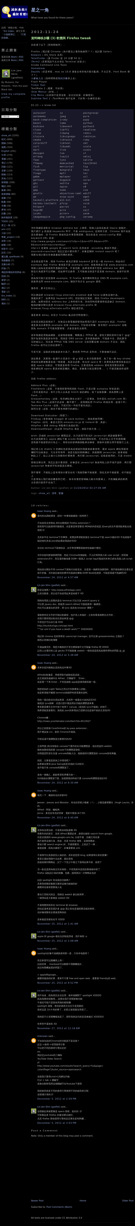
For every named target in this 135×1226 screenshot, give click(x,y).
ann (3, 229)
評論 (3, 268)
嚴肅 (3, 190)
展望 (3, 280)
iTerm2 (35, 61)
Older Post (128, 1200)
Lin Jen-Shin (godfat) (48, 585)
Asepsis (36, 55)
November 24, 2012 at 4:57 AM (57, 577)
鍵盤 (3, 245)
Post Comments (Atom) (59, 1207)
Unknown (42, 1036)
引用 (3, 155)
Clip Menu (37, 95)
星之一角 (5, 225)
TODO (4, 221)
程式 (3, 139)
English (5, 151)
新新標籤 (5, 194)
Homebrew (38, 68)
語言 (3, 252)
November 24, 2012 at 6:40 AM (57, 817)
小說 (3, 233)
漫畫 (3, 198)
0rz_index (6, 295)
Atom (14, 57)
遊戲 (3, 147)
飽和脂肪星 (6, 217)
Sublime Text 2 (41, 98)
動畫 (3, 202)
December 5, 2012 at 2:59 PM (56, 1098)
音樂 (3, 170)
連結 (3, 303)
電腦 (3, 159)
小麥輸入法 (37, 78)
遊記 (3, 288)
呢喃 (3, 174)
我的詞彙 (63, 78)
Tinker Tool (38, 85)
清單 (3, 241)
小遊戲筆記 (9, 34)
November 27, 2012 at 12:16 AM (58, 1028)
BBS (3, 299)
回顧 (3, 166)
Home (83, 1200)
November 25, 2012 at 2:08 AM (57, 940)
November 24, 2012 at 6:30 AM (57, 782)
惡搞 (3, 276)
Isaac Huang (44, 511)
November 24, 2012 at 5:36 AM (57, 655)
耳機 (3, 205)
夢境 (3, 209)
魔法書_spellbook (10, 256)
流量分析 (5, 264)
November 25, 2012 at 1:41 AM (57, 923)
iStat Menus (39, 91)
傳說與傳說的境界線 (11, 272)
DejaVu (35, 71)
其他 (3, 178)
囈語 (3, 186)
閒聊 (3, 143)
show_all (6, 135)
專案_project (8, 237)
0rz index (9, 31)
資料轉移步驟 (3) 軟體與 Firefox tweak (61, 38)
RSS (21, 57)
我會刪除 (5, 260)
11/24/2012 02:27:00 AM (90, 488)
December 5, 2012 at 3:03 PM (56, 1123)
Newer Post (37, 1200)
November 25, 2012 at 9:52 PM (57, 982)
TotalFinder (38, 58)
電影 (3, 291)
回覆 (3, 213)
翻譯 (3, 284)
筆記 (3, 162)
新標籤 (4, 182)
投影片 (4, 248)
